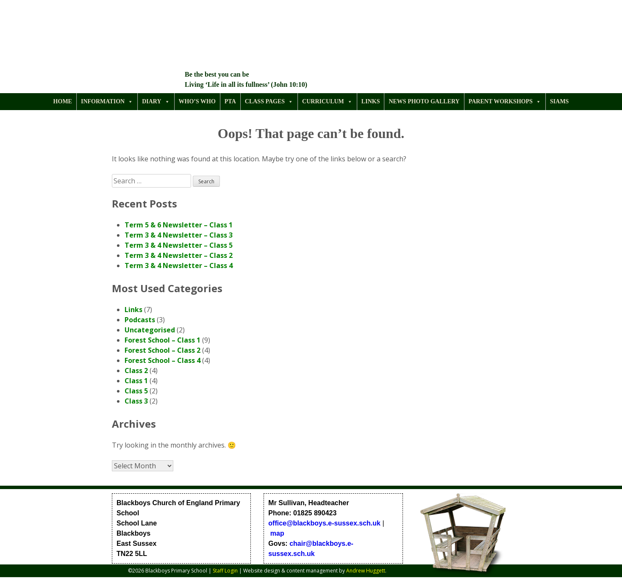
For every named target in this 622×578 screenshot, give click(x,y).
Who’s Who (197, 101)
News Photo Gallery (424, 101)
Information (107, 101)
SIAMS (559, 101)
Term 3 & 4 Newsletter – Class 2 (179, 255)
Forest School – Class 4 (162, 360)
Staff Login (225, 570)
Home (62, 101)
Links (370, 101)
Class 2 (136, 370)
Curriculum (327, 101)
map (277, 533)
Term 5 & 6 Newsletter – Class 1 (179, 225)
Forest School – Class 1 (162, 340)
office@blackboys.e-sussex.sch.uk (324, 523)
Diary (155, 101)
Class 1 (136, 380)
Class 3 (136, 401)
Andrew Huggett (365, 570)
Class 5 (136, 390)
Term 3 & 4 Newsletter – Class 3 (179, 235)
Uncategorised (150, 330)
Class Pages (269, 101)
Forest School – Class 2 (162, 350)
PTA (230, 101)
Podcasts (140, 319)
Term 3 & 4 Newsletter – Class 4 (179, 265)
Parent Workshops (505, 101)
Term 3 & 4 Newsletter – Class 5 (179, 245)
